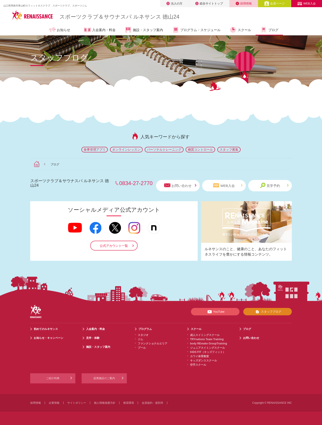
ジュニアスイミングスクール (207, 347)
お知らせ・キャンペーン (48, 338)
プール (142, 347)
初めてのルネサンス (46, 329)
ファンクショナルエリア (152, 343)
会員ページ (274, 3)
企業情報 (54, 402)
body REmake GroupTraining (208, 343)
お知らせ (59, 30)
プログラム (145, 329)
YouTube (215, 311)
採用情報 (244, 3)
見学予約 (274, 185)
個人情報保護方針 (104, 402)
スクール (240, 30)
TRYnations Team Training (207, 339)
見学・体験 (93, 338)
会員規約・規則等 (152, 402)
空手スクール (198, 364)
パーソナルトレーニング (164, 149)
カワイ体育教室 (199, 356)
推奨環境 (128, 402)
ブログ (269, 30)
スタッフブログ (267, 311)
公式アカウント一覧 (114, 246)
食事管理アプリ (95, 149)
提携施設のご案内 (104, 378)
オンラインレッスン (126, 149)
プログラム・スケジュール (196, 30)
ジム (140, 339)
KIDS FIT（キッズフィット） (207, 352)
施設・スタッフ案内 (144, 30)
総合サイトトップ (209, 3)
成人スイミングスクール (205, 335)
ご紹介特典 (52, 378)
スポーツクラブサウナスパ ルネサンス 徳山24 (119, 17)
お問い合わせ (180, 185)
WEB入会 (306, 3)
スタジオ (143, 335)
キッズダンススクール (203, 360)
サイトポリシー (76, 402)
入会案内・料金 (100, 30)
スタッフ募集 (229, 149)
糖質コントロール (200, 149)
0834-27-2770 (136, 183)
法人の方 (174, 3)
